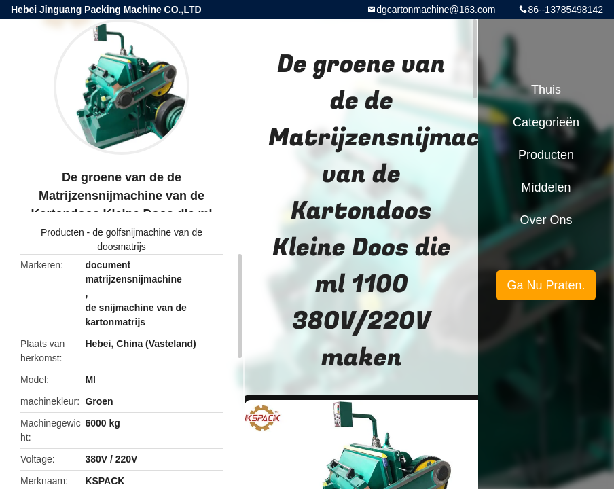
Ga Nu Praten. (546, 285)
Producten (62, 232)
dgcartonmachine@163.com (435, 9)
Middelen (546, 187)
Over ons (546, 220)
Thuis (546, 89)
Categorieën (546, 122)
